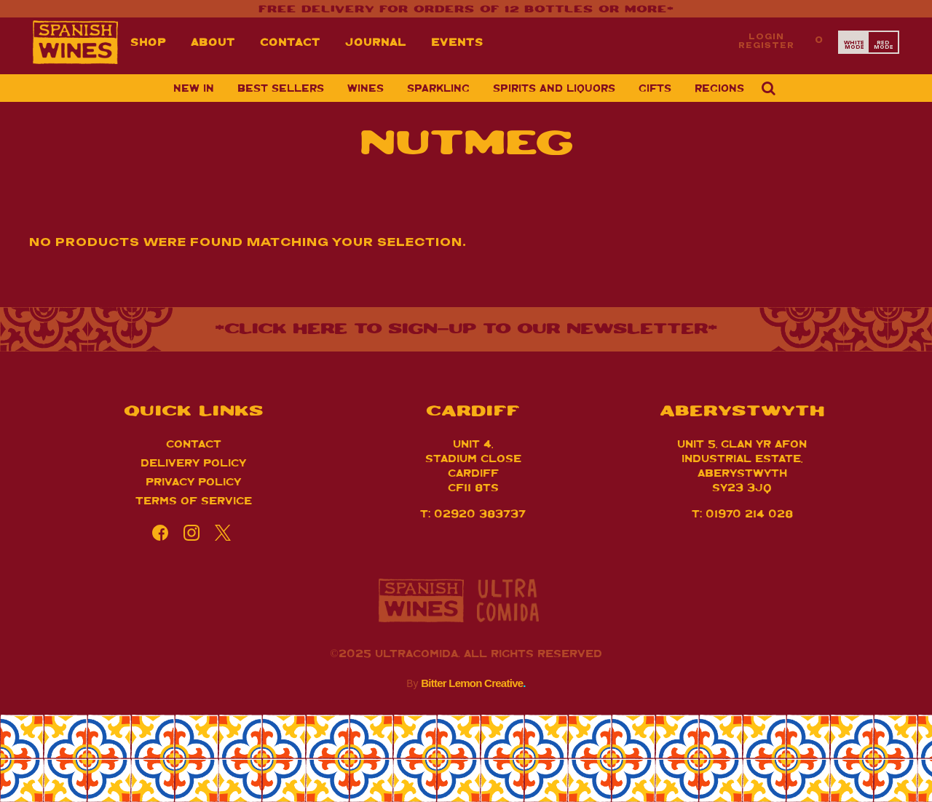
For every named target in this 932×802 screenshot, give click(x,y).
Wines (365, 87)
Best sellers (280, 87)
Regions (719, 87)
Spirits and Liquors (554, 87)
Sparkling (438, 87)
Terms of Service (193, 499)
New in (193, 87)
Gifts (655, 87)
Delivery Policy (193, 462)
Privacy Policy (193, 481)
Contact (193, 443)
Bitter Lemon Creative (473, 683)
